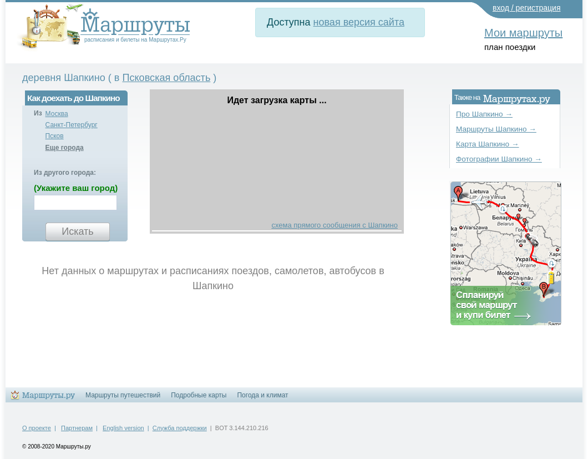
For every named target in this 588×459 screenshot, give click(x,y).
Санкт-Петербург (71, 125)
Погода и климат (262, 395)
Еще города (64, 148)
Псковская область (166, 77)
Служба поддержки (180, 428)
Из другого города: (65, 172)
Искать (77, 231)
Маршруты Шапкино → (496, 129)
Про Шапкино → (484, 114)
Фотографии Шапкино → (499, 159)
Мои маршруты (523, 33)
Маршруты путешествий (122, 395)
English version (123, 428)
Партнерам (77, 428)
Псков (54, 136)
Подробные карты (198, 395)
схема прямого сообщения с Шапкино (334, 225)
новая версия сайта (358, 22)
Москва (56, 114)
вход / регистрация (527, 7)
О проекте (36, 428)
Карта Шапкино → (487, 144)
